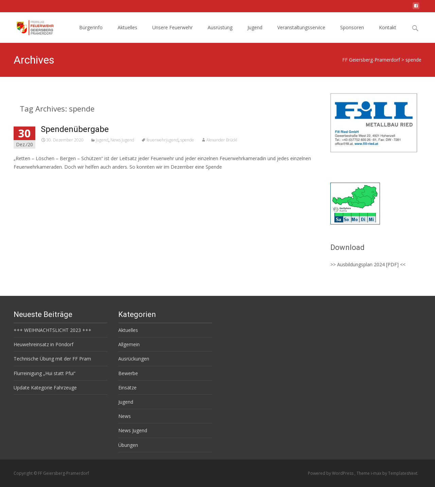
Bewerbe (128, 373)
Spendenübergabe (75, 129)
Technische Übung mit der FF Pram (52, 358)
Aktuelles (127, 27)
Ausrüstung (220, 27)
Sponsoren (352, 27)
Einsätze (127, 387)
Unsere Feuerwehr (172, 27)
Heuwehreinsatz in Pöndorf (43, 344)
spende (187, 140)
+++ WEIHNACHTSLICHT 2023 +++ (52, 330)
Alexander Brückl (221, 140)
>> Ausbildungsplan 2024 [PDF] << (367, 264)
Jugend (254, 27)
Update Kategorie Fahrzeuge (45, 387)
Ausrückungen (133, 358)
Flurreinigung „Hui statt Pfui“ (44, 373)
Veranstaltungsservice (301, 27)
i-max (376, 473)
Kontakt (387, 27)
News (124, 416)
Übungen (128, 445)
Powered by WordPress (331, 473)
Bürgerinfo (91, 27)
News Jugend (122, 140)
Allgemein (129, 344)
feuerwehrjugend (162, 140)
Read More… (29, 179)
